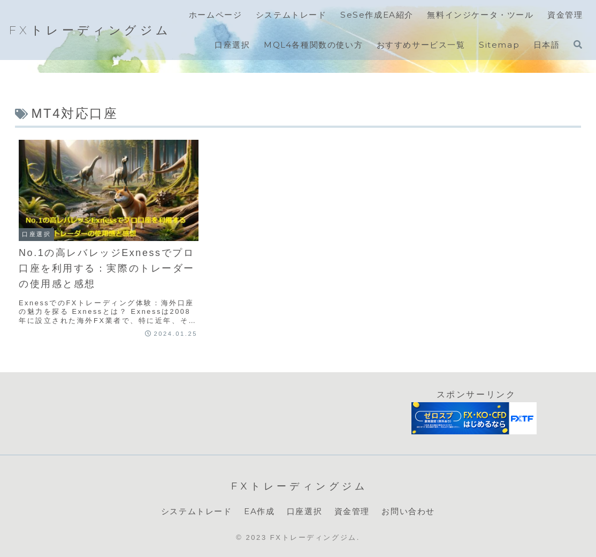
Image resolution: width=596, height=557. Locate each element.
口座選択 (304, 511)
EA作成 (259, 511)
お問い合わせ (408, 511)
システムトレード (196, 511)
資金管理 (352, 511)
